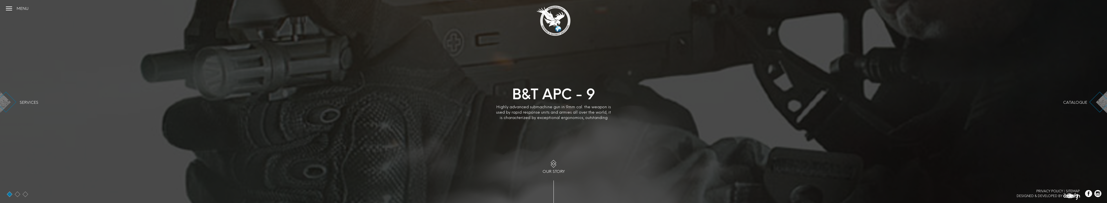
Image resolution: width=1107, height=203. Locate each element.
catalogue (1075, 102)
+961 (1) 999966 (1048, 7)
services (29, 102)
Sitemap (1073, 191)
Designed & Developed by (1048, 197)
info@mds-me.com (1084, 7)
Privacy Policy (1049, 191)
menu (22, 8)
